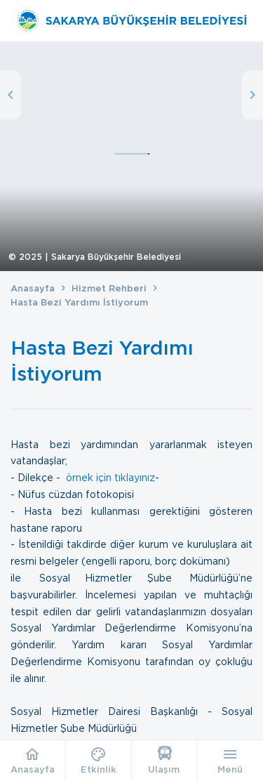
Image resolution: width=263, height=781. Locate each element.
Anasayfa (33, 288)
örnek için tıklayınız (110, 477)
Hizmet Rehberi (109, 288)
